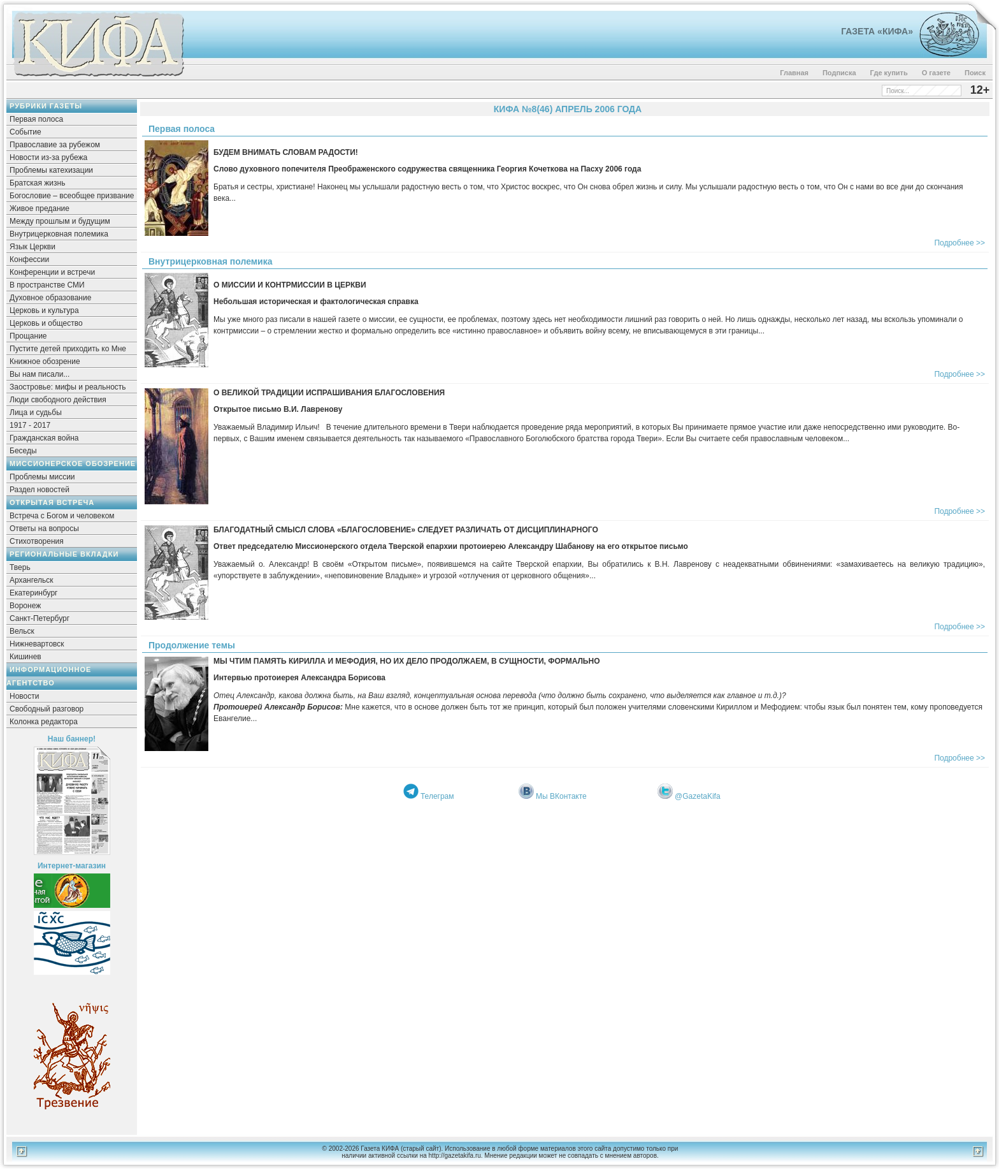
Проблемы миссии (42, 476)
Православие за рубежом (55, 144)
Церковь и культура (44, 310)
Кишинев (25, 656)
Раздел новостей (39, 489)
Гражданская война (44, 438)
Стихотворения (37, 541)
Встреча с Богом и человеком (62, 515)
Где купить (889, 73)
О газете (936, 73)
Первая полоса (36, 119)
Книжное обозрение (45, 361)
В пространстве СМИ (47, 285)
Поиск (975, 73)
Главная (794, 73)
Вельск (22, 631)
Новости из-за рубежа (48, 157)
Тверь (20, 567)
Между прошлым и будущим (60, 221)
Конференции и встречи (52, 272)
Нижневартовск (37, 643)
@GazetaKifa (698, 796)
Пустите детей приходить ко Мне (68, 348)
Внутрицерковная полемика (59, 234)
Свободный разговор (46, 708)
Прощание (28, 336)
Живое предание (39, 208)
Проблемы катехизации (51, 170)
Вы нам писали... (39, 374)
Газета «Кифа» (877, 31)
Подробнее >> (959, 242)
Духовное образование (50, 297)
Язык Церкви (32, 246)
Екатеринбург (34, 592)
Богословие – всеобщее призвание (72, 195)
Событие (25, 132)
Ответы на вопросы (44, 528)
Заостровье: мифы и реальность (68, 387)
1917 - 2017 (30, 425)
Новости (24, 696)
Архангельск (32, 580)
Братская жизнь (37, 183)
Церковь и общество (46, 323)
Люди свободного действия (58, 399)
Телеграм (437, 796)
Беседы (23, 450)
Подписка (839, 73)
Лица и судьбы (36, 412)
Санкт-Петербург (39, 618)
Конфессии (29, 259)
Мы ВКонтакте (561, 796)
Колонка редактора (44, 721)
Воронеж (25, 605)
